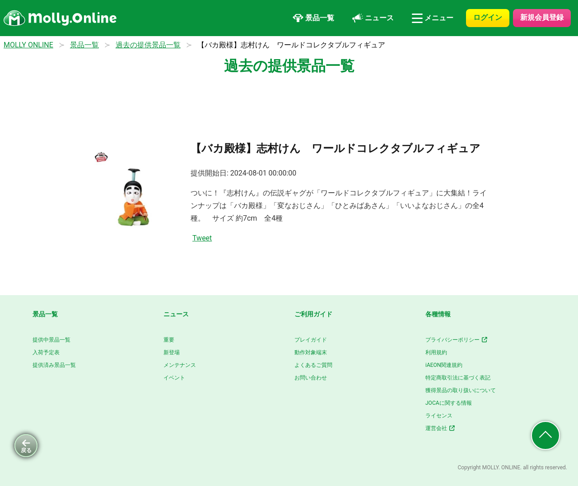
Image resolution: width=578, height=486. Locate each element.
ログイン (487, 17)
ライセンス (438, 415)
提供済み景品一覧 (54, 365)
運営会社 (440, 428)
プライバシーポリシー (456, 340)
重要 (168, 340)
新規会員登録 (542, 17)
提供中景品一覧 (51, 340)
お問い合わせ (310, 378)
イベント (174, 378)
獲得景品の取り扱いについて (460, 390)
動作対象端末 (310, 352)
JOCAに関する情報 (448, 403)
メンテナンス (179, 365)
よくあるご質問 (313, 365)
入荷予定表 (46, 352)
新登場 (171, 352)
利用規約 (436, 352)
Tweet (202, 238)
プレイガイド (310, 340)
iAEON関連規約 (443, 365)
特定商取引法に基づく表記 (457, 378)
